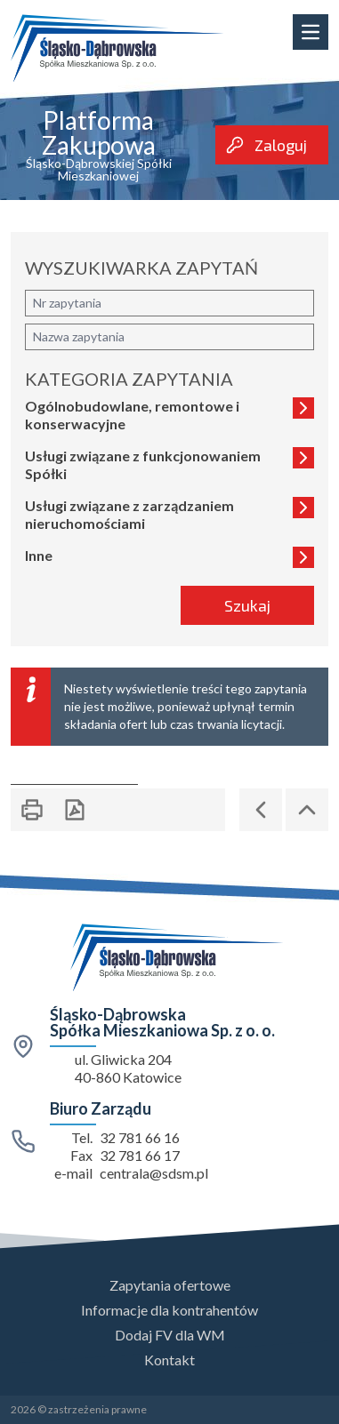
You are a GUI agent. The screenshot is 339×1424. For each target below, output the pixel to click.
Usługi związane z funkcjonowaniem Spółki (169, 464)
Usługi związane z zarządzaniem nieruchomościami (169, 514)
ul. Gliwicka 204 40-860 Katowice (128, 1068)
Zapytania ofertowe (169, 1284)
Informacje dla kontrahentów (169, 1309)
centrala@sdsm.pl (154, 1172)
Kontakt (169, 1359)
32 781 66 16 (140, 1137)
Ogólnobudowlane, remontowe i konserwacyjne (169, 414)
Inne (169, 557)
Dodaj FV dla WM (170, 1334)
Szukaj (247, 605)
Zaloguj (266, 145)
